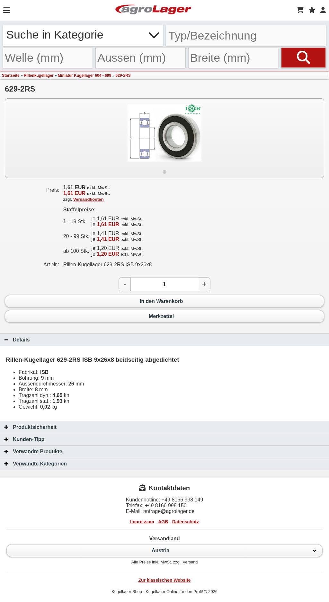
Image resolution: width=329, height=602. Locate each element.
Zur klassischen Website (164, 580)
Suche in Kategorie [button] (83, 34)
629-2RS (123, 75)
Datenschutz (185, 521)
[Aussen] (140, 58)
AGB (163, 521)
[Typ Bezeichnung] (246, 35)
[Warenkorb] (300, 10)
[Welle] (48, 58)
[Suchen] (303, 57)
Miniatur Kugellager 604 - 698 (84, 75)
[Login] (323, 10)
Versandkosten (88, 199)
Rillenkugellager (39, 75)
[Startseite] (153, 10)
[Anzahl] (164, 284)
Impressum (142, 521)
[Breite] (233, 58)
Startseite (11, 75)
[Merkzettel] (312, 10)
